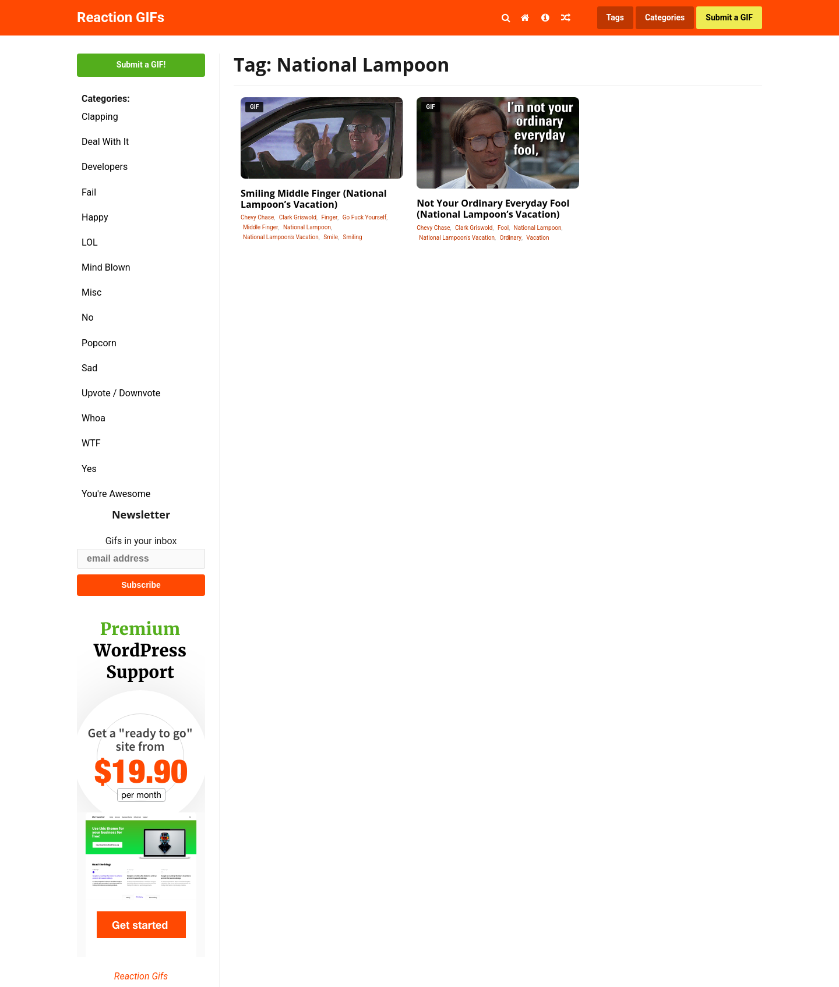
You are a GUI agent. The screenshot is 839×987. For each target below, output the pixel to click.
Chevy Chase (257, 217)
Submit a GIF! (141, 64)
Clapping (100, 116)
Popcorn (99, 343)
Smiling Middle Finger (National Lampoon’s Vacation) (314, 199)
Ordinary (510, 238)
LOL (90, 242)
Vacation (537, 238)
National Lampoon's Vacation (281, 237)
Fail (89, 192)
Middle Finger (260, 227)
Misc (92, 292)
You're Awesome (116, 493)
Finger (330, 217)
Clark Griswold (297, 217)
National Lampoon (307, 227)
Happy (95, 217)
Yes (89, 468)
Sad (89, 368)
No (88, 317)
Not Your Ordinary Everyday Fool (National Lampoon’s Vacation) (493, 209)
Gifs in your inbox (141, 540)
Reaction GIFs (120, 17)
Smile (330, 237)
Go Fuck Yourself (364, 217)
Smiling (352, 237)
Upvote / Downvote (121, 393)
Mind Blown (106, 267)
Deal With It (105, 141)
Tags (615, 17)
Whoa (93, 418)
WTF (91, 443)
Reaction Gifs (141, 976)
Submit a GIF (729, 17)
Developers (105, 166)
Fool (503, 228)
